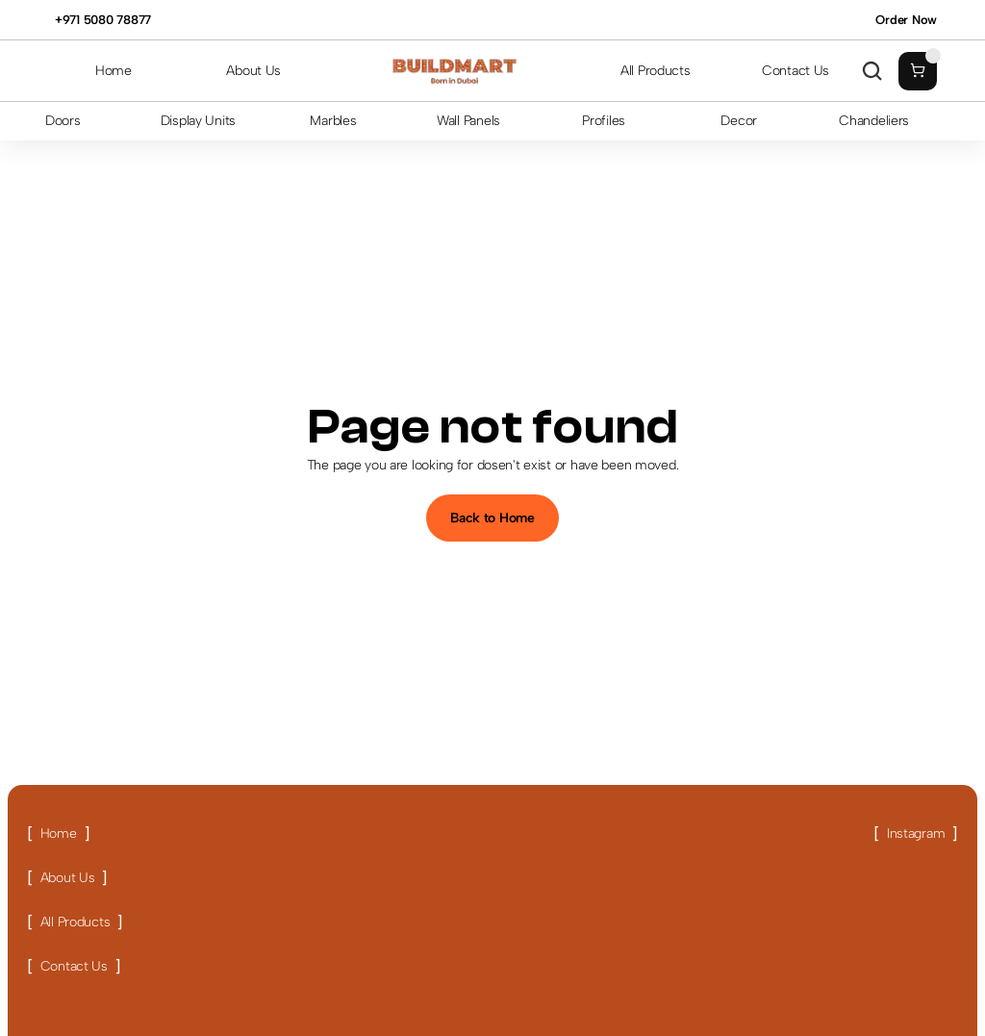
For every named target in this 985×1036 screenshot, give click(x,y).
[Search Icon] (872, 71)
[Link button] (58, 834)
